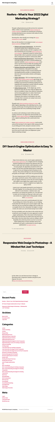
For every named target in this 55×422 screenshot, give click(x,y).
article (3, 337)
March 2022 (5, 325)
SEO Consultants (6, 374)
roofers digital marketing (23, 118)
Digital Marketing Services (8, 348)
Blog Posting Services (7, 344)
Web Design (5, 395)
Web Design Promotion (7, 397)
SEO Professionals (6, 387)
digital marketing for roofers (32, 62)
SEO (3, 373)
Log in (3, 405)
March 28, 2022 (30, 22)
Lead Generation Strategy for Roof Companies (13, 358)
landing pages (5, 355)
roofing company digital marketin (26, 81)
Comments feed (6, 409)
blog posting (5, 342)
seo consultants (29, 203)
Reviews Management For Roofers (10, 363)
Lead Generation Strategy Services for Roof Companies (15, 360)
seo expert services (31, 230)
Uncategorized (27, 243)
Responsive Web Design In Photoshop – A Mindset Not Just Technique (27, 252)
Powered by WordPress (24, 419)
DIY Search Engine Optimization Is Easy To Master (27, 152)
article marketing (6, 339)
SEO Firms (4, 384)
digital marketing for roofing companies (26, 124)
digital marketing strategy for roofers (29, 105)
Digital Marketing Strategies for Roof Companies (13, 350)
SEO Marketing (5, 385)
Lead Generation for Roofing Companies (11, 357)
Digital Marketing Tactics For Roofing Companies (13, 352)
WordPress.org (5, 410)
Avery (24, 260)
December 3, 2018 (30, 158)
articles (4, 340)
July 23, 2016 (31, 260)
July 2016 (4, 329)
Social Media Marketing (7, 392)
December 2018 (6, 327)
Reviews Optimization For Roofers (10, 365)
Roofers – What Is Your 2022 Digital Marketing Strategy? (27, 16)
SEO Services (5, 389)
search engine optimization (27, 145)
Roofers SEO (5, 366)
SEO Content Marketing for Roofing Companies (13, 376)
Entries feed (5, 407)
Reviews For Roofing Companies (9, 361)
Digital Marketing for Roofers (9, 347)
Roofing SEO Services (7, 370)
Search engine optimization (21, 165)
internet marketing (6, 353)
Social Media (5, 390)
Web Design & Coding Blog (10, 2)
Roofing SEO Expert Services (9, 368)
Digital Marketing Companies (27, 10)
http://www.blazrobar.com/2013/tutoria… (24, 290)
